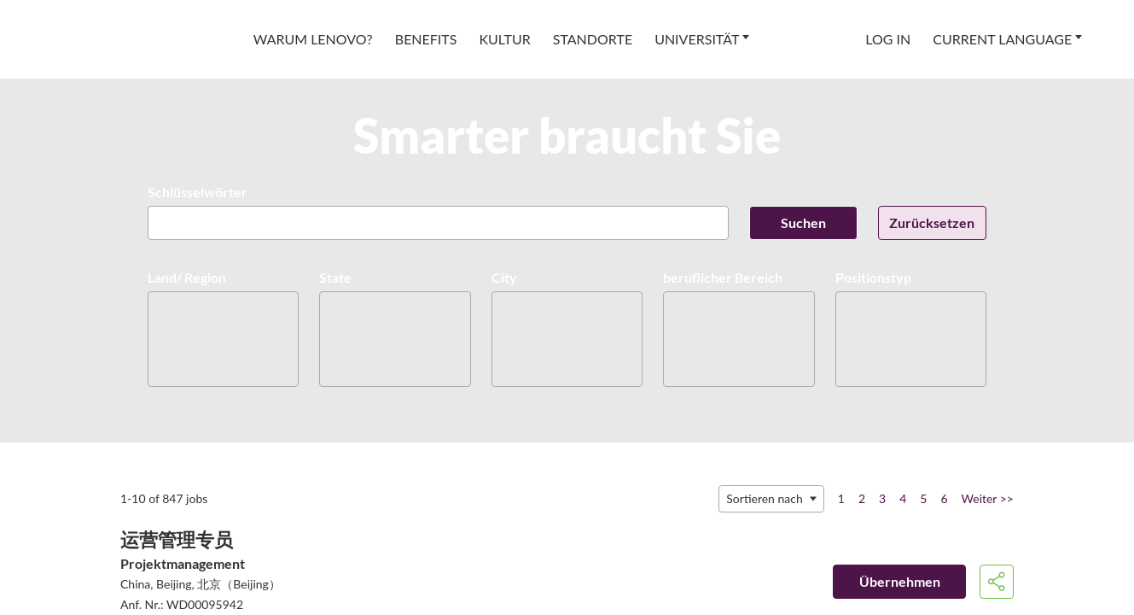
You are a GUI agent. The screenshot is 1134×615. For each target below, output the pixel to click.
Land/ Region (187, 277)
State (335, 277)
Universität (696, 39)
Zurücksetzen (931, 222)
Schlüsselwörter (197, 192)
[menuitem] (313, 39)
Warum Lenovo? (313, 39)
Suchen (803, 222)
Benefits (426, 39)
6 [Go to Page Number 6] (943, 498)
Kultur (504, 39)
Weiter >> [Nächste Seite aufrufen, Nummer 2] (988, 498)
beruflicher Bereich (722, 277)
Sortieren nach (764, 498)
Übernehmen (899, 581)
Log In (887, 39)
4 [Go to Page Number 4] (902, 498)
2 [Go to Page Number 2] (861, 498)
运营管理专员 (176, 539)
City (504, 277)
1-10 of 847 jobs (163, 498)
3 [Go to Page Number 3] (882, 498)
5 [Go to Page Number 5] (923, 498)
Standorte (592, 39)
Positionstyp (873, 277)
